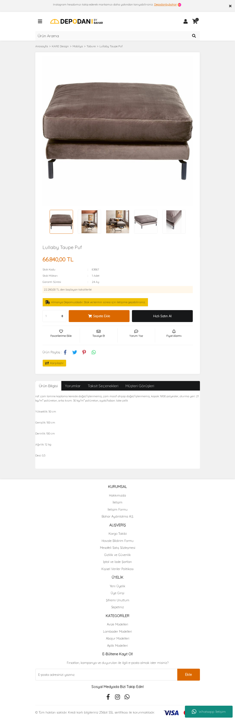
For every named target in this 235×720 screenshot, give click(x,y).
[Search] (117, 36)
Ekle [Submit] (188, 674)
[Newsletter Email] (106, 675)
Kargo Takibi (118, 533)
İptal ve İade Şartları (117, 562)
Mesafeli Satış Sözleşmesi (117, 548)
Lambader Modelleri (117, 631)
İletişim (117, 502)
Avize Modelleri (117, 624)
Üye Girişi (117, 593)
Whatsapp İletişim (209, 711)
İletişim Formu (118, 509)
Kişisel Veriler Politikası (117, 569)
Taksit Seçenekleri (103, 385)
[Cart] (195, 21)
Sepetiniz (117, 607)
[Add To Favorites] (61, 335)
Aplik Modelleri (117, 645)
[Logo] (76, 21)
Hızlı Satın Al (162, 316)
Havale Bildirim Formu (118, 541)
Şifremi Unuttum (117, 600)
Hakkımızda (117, 495)
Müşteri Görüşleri (139, 385)
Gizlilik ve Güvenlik (117, 555)
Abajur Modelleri (117, 638)
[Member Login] (185, 21)
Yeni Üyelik (117, 586)
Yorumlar (73, 385)
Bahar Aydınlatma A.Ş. (118, 516)
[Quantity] (54, 316)
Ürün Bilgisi (48, 385)
